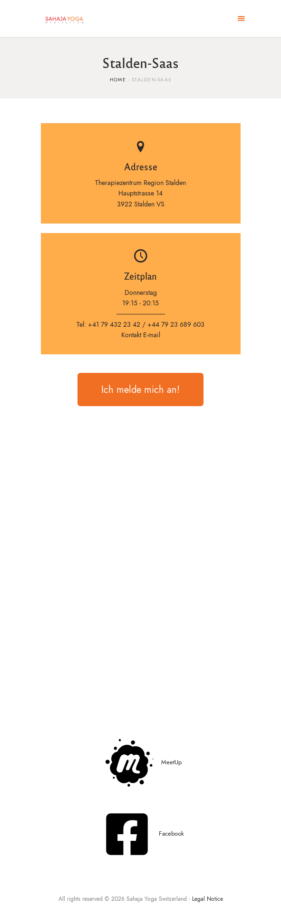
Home (118, 80)
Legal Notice (207, 899)
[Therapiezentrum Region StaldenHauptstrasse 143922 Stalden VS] (141, 572)
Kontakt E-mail (140, 335)
